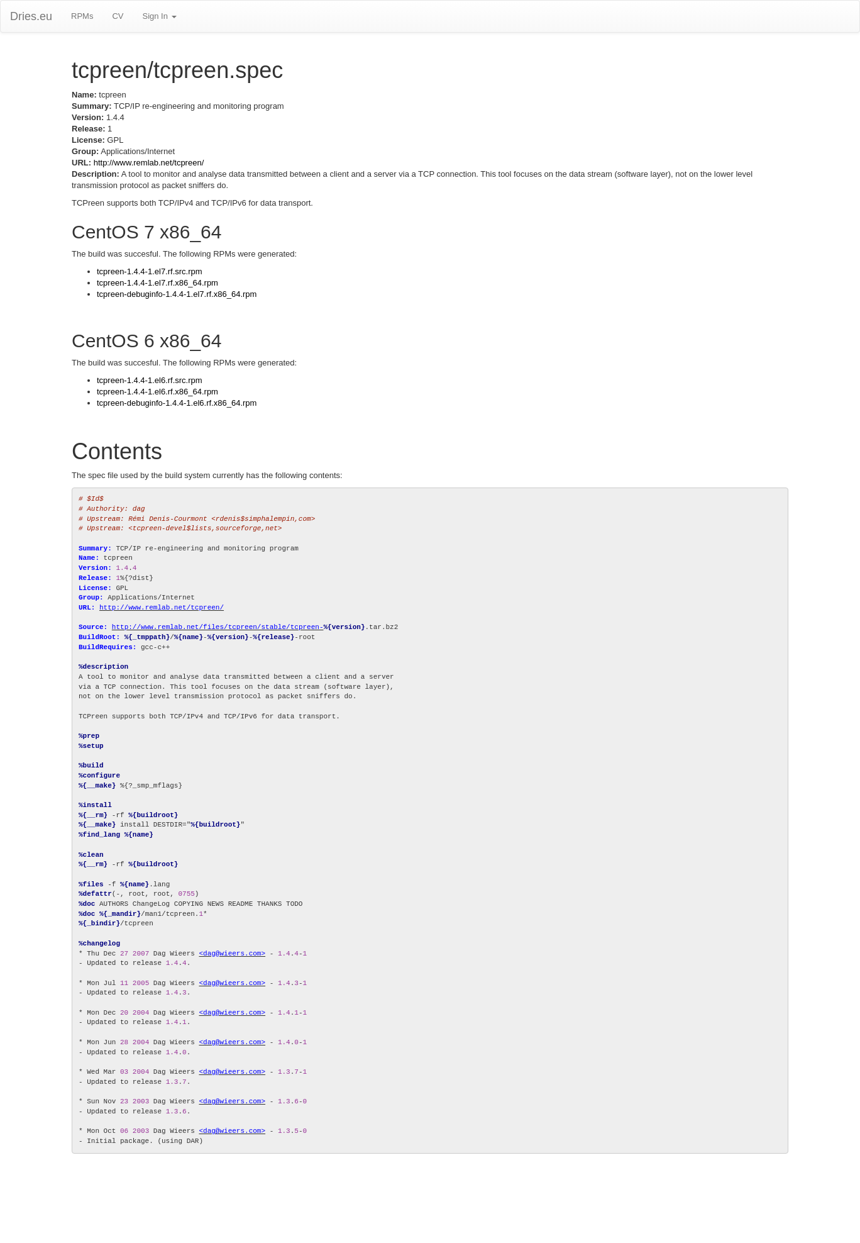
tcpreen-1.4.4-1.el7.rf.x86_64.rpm (157, 282)
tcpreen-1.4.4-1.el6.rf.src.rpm (149, 380)
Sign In (159, 16)
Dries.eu (31, 16)
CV (117, 16)
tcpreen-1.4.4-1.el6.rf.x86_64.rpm (157, 391)
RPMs (82, 16)
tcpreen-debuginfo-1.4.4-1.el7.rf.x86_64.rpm (176, 294)
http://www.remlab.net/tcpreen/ (149, 162)
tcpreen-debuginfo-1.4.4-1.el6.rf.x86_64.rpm (176, 403)
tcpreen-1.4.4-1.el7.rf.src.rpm (149, 271)
